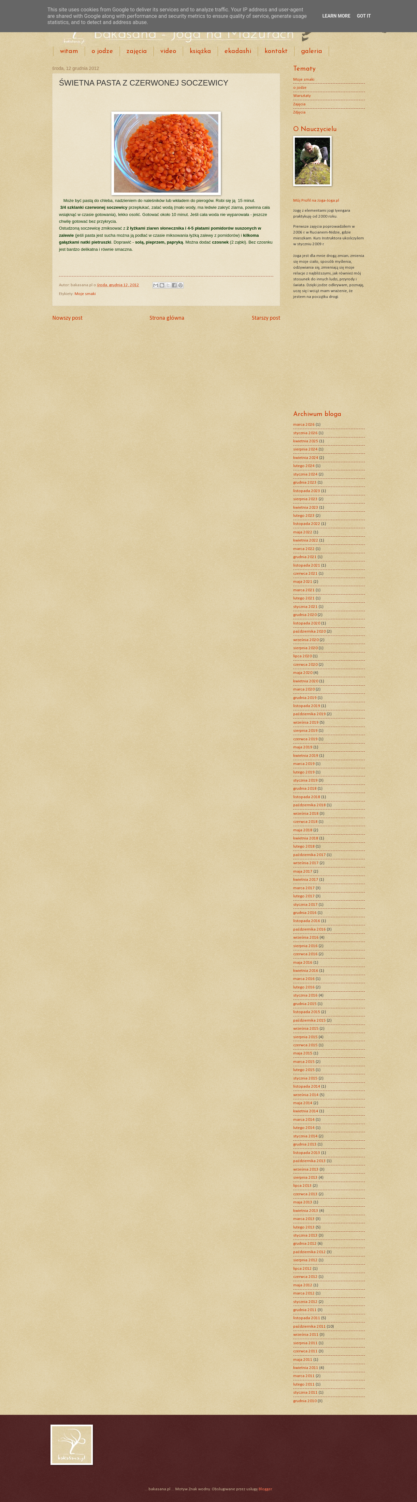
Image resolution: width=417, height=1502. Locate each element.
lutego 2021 (304, 598)
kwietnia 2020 (305, 681)
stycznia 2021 (305, 607)
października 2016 (309, 929)
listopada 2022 (306, 524)
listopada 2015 (306, 1012)
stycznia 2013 (305, 1235)
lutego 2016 (304, 987)
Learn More (336, 16)
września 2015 (306, 1028)
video (168, 51)
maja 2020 (302, 673)
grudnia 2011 (305, 1310)
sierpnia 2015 (305, 1037)
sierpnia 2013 (305, 1177)
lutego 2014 (304, 1128)
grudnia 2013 (305, 1144)
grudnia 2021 (305, 557)
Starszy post (266, 318)
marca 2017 (304, 888)
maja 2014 (302, 1103)
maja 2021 (302, 582)
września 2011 (306, 1335)
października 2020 (309, 631)
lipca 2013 (302, 1186)
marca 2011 (304, 1376)
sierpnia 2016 (305, 946)
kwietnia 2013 (305, 1211)
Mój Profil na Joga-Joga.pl (316, 200)
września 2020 (306, 640)
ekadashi (237, 51)
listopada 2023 (306, 491)
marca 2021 (304, 590)
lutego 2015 (304, 1070)
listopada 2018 (306, 797)
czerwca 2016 (305, 954)
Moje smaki (85, 294)
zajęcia (136, 51)
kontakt (276, 51)
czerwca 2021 (305, 573)
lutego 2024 (304, 466)
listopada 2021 (306, 565)
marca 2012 (304, 1293)
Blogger (265, 1489)
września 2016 (306, 937)
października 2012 (309, 1252)
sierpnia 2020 (305, 648)
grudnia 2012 (305, 1243)
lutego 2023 (304, 516)
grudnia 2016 (305, 913)
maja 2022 (302, 532)
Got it (364, 16)
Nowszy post (67, 318)
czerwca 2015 (305, 1045)
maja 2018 (302, 830)
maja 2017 (302, 871)
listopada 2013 (306, 1153)
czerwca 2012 (305, 1277)
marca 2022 (304, 549)
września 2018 (306, 813)
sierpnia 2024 (305, 449)
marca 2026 (304, 424)
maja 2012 (302, 1285)
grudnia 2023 (305, 482)
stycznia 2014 (305, 1136)
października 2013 (309, 1161)
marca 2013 (304, 1219)
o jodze (102, 51)
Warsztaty (302, 96)
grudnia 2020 (305, 615)
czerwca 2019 (305, 739)
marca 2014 (304, 1120)
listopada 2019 (306, 706)
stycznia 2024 (305, 474)
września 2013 (306, 1169)
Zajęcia (299, 104)
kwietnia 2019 (305, 756)
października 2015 (309, 1020)
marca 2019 (304, 764)
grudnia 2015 (305, 1004)
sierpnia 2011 (305, 1343)
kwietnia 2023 (305, 507)
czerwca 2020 (305, 665)
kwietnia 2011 (305, 1368)
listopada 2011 (306, 1318)
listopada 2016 (306, 921)
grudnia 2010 (305, 1401)
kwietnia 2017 (305, 880)
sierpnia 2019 (305, 731)
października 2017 (309, 855)
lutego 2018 (304, 846)
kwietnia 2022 (305, 540)
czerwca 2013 (305, 1194)
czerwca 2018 (305, 822)
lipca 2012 (302, 1269)
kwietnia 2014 (305, 1111)
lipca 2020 (302, 656)
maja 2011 (302, 1360)
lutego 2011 (304, 1384)
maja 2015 (302, 1053)
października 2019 (309, 714)
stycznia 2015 (305, 1078)
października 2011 (309, 1326)
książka (200, 51)
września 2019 (306, 722)
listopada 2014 (306, 1086)
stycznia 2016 (305, 995)
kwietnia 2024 (305, 458)
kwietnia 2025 (305, 441)
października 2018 (309, 805)
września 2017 (306, 863)
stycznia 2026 (305, 433)
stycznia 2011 (305, 1392)
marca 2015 (304, 1062)
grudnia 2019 (305, 698)
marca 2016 (304, 979)
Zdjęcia (299, 112)
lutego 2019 (304, 772)
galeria (311, 51)
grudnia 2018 (305, 788)
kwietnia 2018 (305, 838)
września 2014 (306, 1095)
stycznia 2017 (305, 905)
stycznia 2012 (305, 1302)
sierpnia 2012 (305, 1260)
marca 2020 (304, 689)
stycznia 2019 (305, 780)
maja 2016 (302, 962)
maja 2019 (302, 747)
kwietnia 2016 (305, 971)
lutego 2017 (304, 896)
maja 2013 (302, 1202)
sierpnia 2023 (305, 499)
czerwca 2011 (305, 1351)
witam (69, 51)
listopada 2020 (306, 623)
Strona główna (167, 318)
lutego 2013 (304, 1227)
